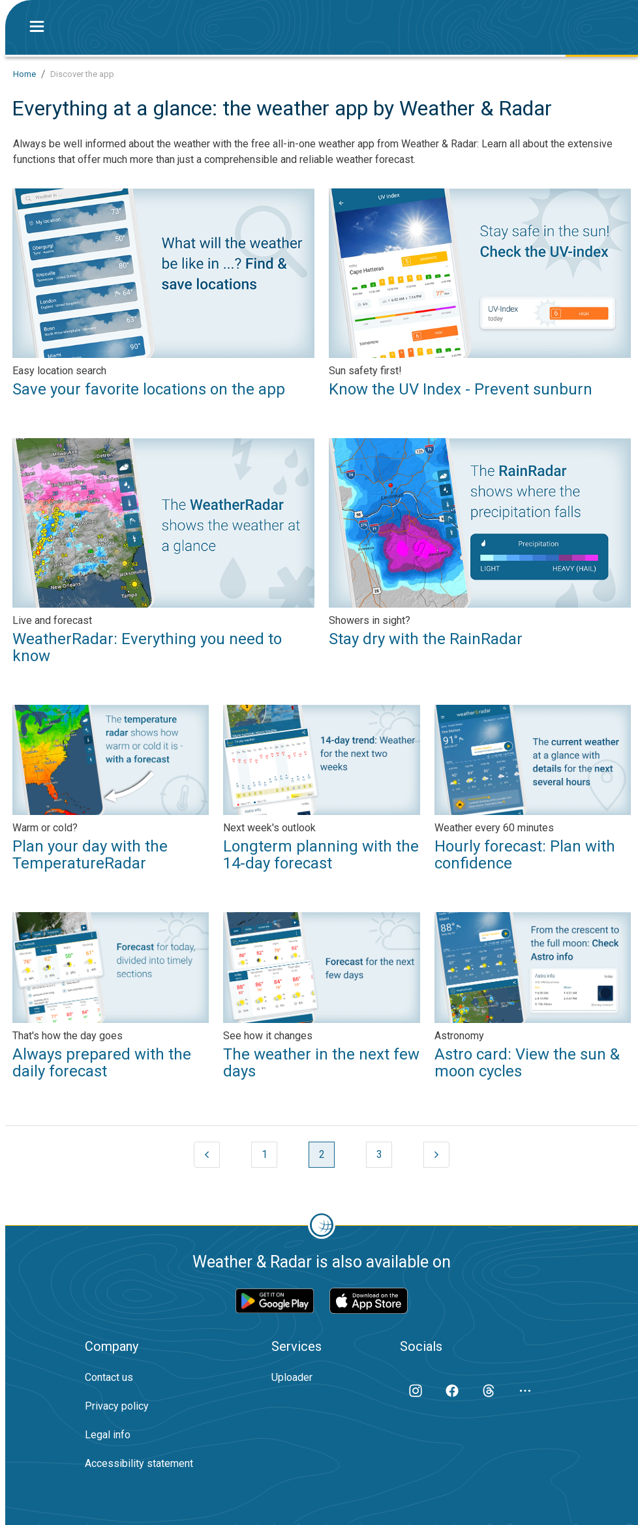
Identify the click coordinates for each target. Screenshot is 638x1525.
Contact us (109, 1377)
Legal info (107, 1435)
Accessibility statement (139, 1463)
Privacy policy (117, 1406)
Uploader (291, 1377)
